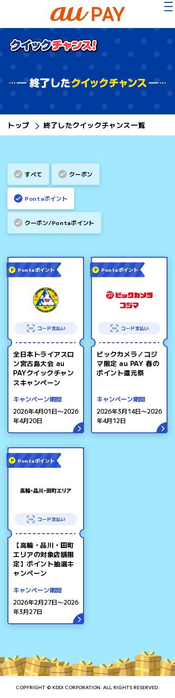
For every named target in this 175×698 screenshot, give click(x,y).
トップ (18, 125)
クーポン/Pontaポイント (60, 222)
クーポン (81, 174)
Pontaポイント (46, 198)
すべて (33, 174)
